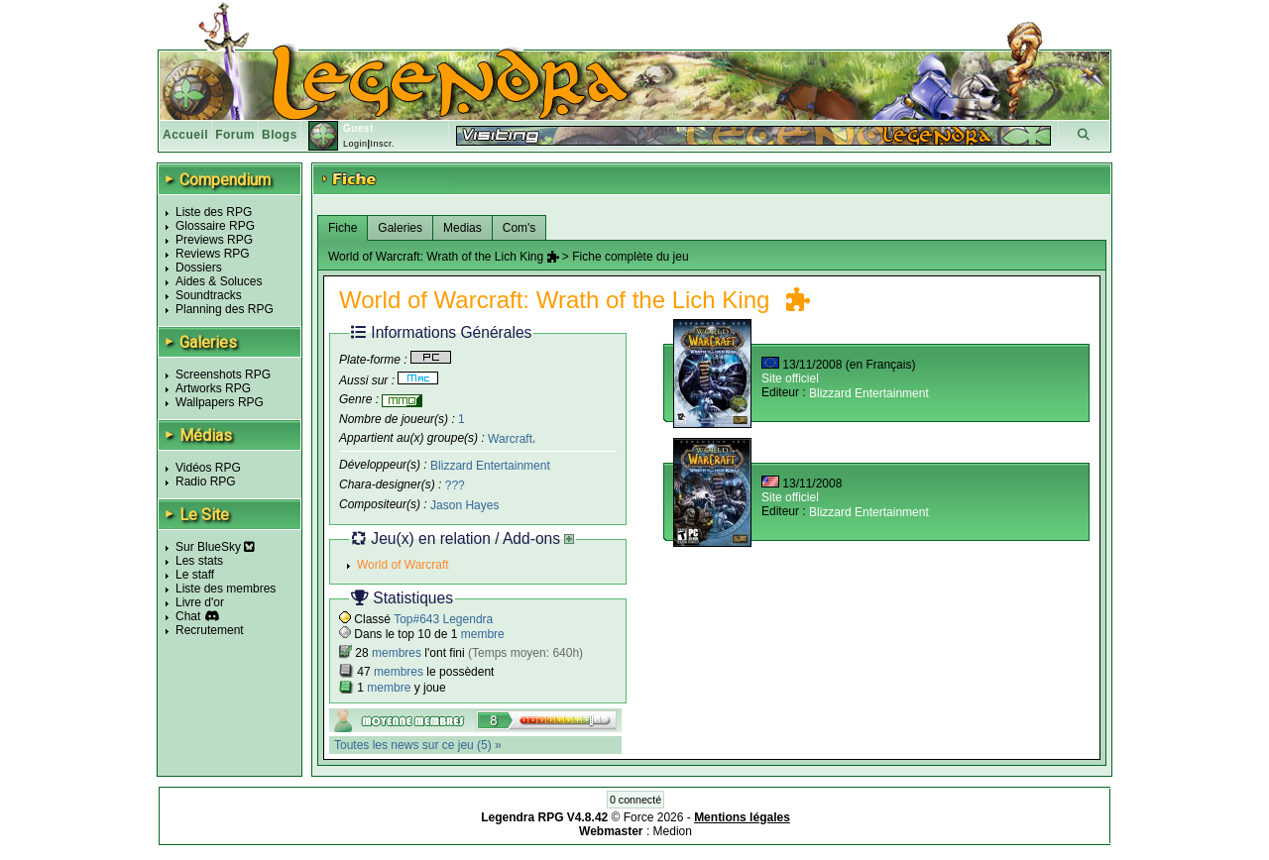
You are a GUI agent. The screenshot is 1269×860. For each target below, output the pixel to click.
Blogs (279, 135)
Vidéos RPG (208, 468)
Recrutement (209, 630)
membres (396, 653)
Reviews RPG (212, 254)
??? (455, 485)
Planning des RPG (224, 309)
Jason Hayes (464, 505)
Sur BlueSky (215, 547)
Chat (187, 616)
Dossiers (198, 267)
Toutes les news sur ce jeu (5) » (418, 745)
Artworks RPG (213, 388)
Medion (672, 831)
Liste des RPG (213, 212)
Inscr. (382, 144)
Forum (235, 135)
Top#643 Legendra (443, 619)
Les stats (199, 561)
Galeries (400, 228)
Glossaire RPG (215, 226)
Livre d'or (199, 602)
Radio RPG (205, 481)
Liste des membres (225, 588)
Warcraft (510, 438)
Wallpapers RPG (219, 402)
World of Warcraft (403, 565)
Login (355, 144)
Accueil (185, 135)
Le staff (194, 575)
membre (483, 634)
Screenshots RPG (223, 374)
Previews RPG (214, 240)
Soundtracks (208, 295)
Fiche (342, 228)
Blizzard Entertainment (490, 466)
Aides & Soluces (218, 281)
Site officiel (790, 378)
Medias (462, 228)
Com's (519, 228)
